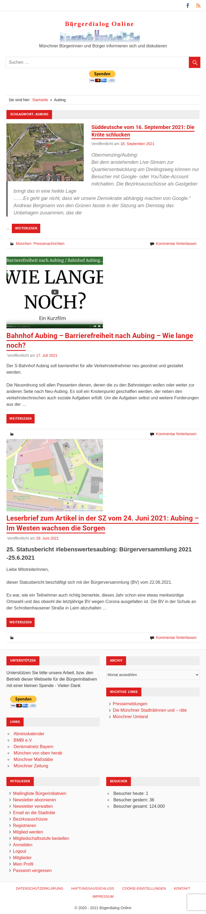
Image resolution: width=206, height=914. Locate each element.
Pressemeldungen (130, 703)
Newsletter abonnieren (34, 800)
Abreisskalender (29, 733)
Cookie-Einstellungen (144, 888)
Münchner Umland (130, 716)
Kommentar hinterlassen (176, 243)
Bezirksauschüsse (30, 819)
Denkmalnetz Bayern (34, 746)
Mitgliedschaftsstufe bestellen (41, 838)
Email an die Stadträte (34, 812)
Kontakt (182, 888)
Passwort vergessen (32, 870)
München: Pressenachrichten (40, 243)
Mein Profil (23, 864)
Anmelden (22, 845)
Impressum (103, 896)
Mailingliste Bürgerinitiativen (39, 793)
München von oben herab (38, 753)
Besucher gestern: (131, 800)
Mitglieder (22, 857)
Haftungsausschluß (92, 888)
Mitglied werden (28, 832)
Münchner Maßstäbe (33, 759)
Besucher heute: (129, 793)
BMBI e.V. (23, 740)
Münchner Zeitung (31, 766)
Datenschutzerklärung (39, 888)
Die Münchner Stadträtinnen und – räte (150, 710)
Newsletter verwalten (33, 806)
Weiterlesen (26, 228)
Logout (19, 851)
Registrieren (24, 825)
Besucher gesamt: (131, 806)
